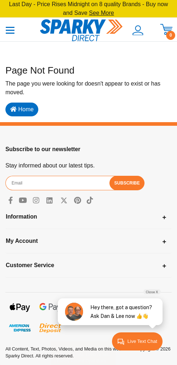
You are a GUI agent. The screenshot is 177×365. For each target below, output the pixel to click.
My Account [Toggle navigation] (22, 241)
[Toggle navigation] (10, 30)
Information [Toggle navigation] (21, 216)
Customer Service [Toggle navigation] (30, 265)
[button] (137, 30)
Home (22, 109)
